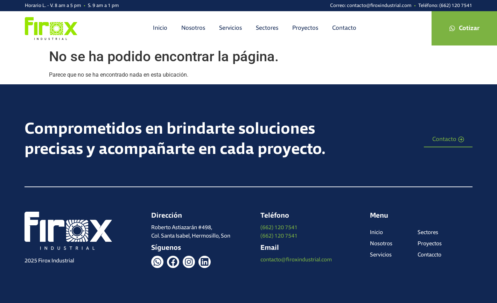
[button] (464, 28)
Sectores (267, 28)
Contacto (344, 28)
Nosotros (193, 28)
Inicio (160, 28)
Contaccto (429, 255)
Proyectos (305, 28)
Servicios (230, 28)
